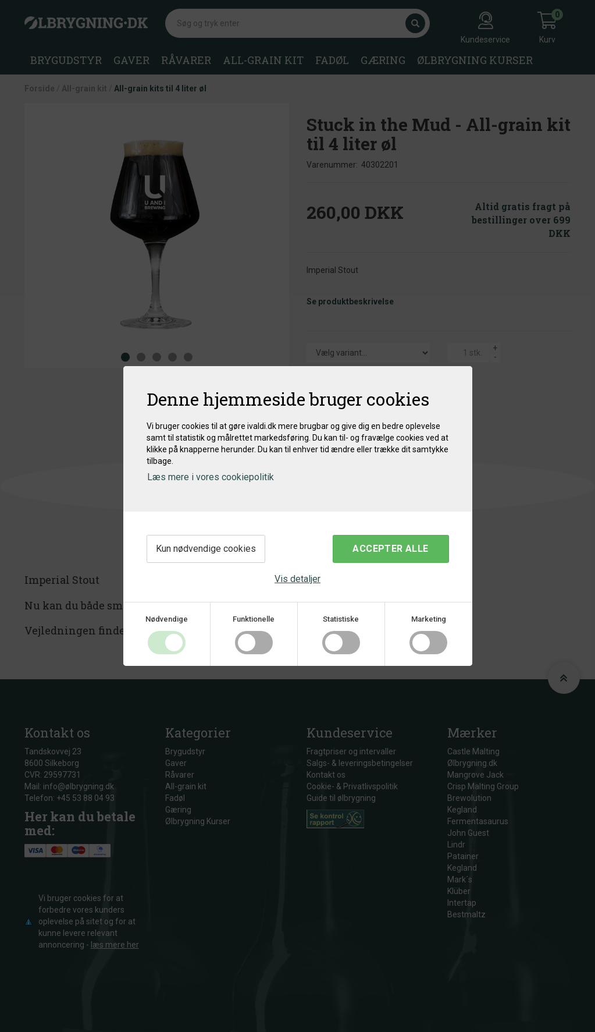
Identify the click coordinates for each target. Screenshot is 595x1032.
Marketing (428, 619)
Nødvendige (166, 619)
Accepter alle (390, 548)
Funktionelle (254, 619)
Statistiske (341, 619)
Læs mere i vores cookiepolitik (210, 477)
